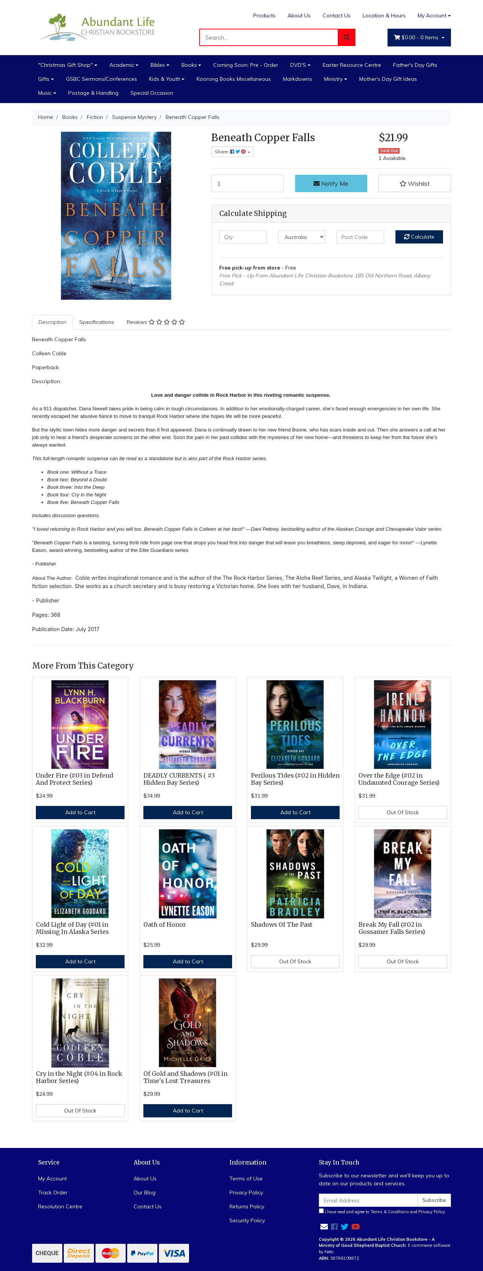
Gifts (43, 78)
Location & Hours (384, 15)
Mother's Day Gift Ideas (388, 78)
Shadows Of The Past (281, 924)
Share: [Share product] (231, 151)
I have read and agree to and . (382, 1211)
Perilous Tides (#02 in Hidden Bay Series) (295, 779)
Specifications (96, 322)
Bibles (158, 65)
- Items (417, 38)
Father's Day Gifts (415, 65)
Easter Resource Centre (352, 65)
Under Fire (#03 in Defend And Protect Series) (74, 779)
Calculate (419, 236)
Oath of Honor (164, 924)
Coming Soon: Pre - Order (245, 65)
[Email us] (324, 1226)
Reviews (156, 322)
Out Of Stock (403, 812)
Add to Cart (80, 812)
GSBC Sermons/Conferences (101, 78)
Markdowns (297, 78)
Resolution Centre (60, 1206)
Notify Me (331, 183)
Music (45, 92)
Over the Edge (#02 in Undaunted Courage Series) (399, 779)
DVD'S (298, 65)
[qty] (243, 236)
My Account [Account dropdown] (432, 15)
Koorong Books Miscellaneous (234, 78)
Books (189, 65)
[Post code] (360, 236)
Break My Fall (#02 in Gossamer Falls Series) (391, 928)
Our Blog (144, 1192)
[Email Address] (368, 1200)
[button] (414, 183)
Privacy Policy (246, 1192)
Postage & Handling (93, 92)
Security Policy (247, 1220)
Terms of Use (246, 1178)
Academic (121, 65)
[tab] (52, 322)
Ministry (333, 78)
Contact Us (337, 15)
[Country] (302, 236)
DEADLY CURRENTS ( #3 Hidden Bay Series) (179, 779)
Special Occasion (152, 92)
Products (264, 15)
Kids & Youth (164, 78)
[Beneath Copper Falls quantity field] (247, 183)
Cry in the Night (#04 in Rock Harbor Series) (79, 1077)
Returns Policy (246, 1206)
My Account (52, 1178)
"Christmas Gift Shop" (65, 65)
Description (52, 322)
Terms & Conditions (390, 1211)
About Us (299, 15)
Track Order (53, 1192)
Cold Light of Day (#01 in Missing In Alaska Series (72, 928)
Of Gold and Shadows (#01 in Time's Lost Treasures (185, 1077)
